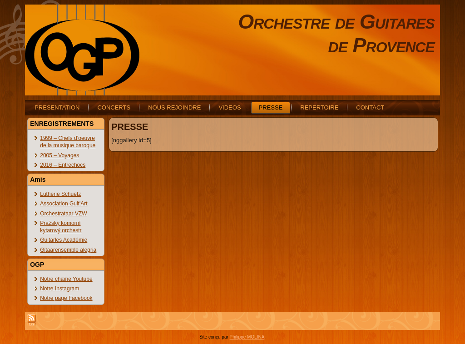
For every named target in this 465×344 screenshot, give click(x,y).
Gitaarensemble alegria (68, 250)
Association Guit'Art (63, 203)
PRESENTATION (57, 107)
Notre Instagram (59, 288)
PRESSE (271, 107)
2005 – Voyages (59, 155)
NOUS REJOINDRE (174, 107)
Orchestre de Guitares (336, 21)
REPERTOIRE (319, 107)
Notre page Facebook (66, 298)
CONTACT (370, 107)
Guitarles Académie (63, 240)
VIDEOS (229, 107)
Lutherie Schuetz (60, 194)
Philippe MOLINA (247, 336)
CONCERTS (113, 107)
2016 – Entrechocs (62, 165)
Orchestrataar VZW (63, 213)
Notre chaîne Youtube (66, 279)
